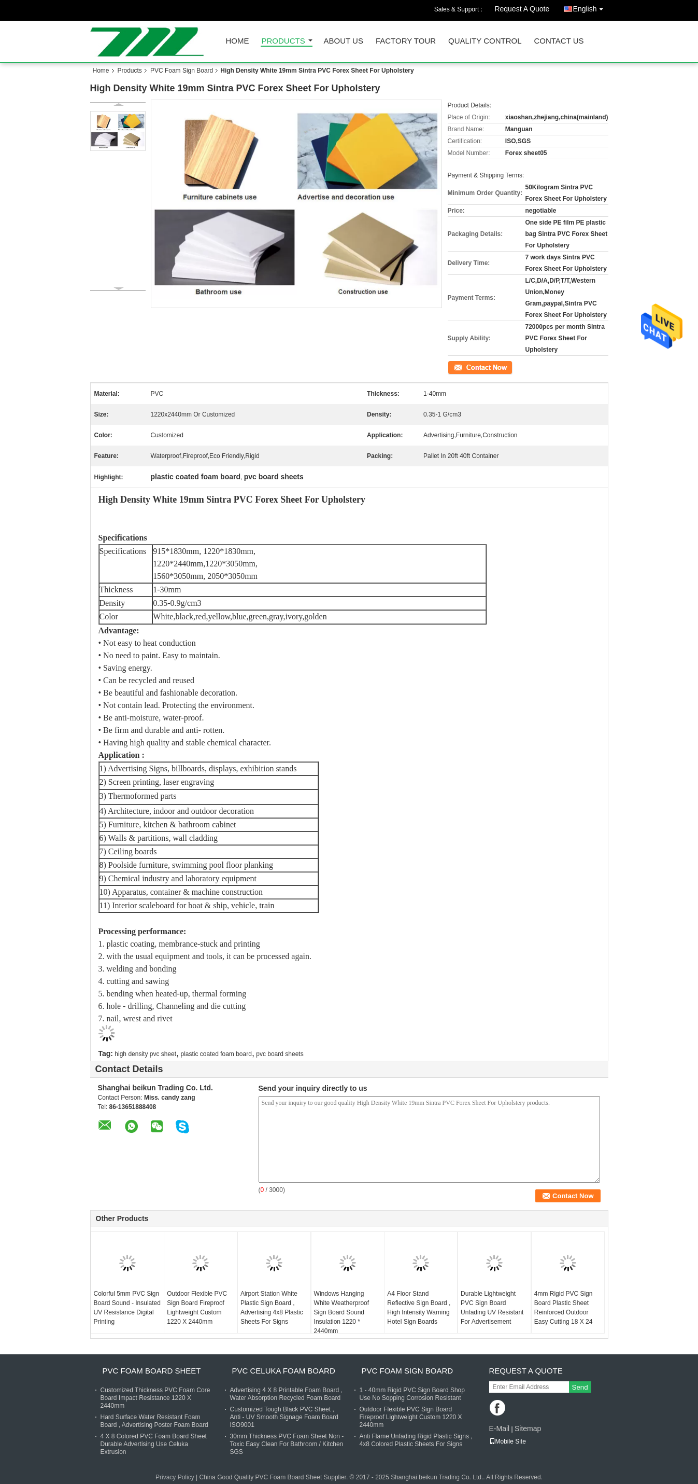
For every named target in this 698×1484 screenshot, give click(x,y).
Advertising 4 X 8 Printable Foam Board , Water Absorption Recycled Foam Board (286, 1394)
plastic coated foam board (215, 1054)
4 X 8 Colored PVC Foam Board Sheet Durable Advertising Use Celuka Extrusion (154, 1444)
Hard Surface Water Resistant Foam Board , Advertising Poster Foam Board (154, 1420)
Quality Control (484, 41)
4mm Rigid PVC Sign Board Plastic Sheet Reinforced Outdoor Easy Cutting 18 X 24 (563, 1307)
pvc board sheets (279, 1054)
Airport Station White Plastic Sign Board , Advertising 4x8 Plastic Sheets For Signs (271, 1307)
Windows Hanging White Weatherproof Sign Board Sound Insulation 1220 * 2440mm (341, 1312)
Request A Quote (521, 9)
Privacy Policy (174, 1477)
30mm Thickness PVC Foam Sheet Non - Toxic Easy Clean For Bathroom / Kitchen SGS (287, 1444)
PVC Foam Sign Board (181, 70)
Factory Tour (406, 41)
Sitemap (528, 1428)
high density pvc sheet (145, 1054)
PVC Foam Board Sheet (152, 1370)
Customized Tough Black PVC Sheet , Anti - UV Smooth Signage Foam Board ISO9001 (284, 1417)
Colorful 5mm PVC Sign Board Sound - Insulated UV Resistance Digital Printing (127, 1307)
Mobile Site (507, 1441)
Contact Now (465, 366)
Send (580, 1387)
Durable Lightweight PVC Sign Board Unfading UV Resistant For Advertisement (492, 1307)
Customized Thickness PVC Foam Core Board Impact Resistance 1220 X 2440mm (155, 1397)
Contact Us (558, 41)
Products (283, 41)
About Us (343, 41)
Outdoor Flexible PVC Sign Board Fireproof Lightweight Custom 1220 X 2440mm (197, 1307)
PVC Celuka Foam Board (283, 1370)
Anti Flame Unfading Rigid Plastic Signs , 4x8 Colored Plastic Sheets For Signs (416, 1440)
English (590, 7)
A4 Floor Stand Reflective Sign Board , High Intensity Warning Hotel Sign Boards (418, 1307)
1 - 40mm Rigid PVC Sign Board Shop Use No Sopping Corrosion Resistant (412, 1394)
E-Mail (499, 1428)
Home (237, 41)
